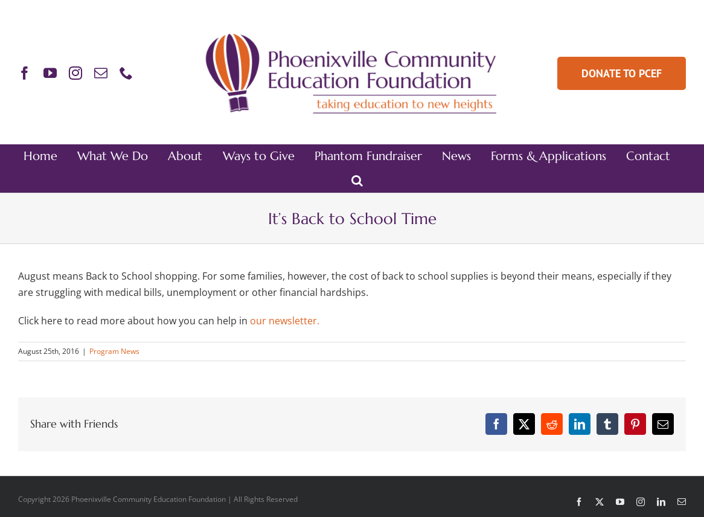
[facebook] (24, 73)
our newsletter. (284, 320)
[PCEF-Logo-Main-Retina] (352, 33)
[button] (357, 181)
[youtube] (50, 73)
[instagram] (75, 73)
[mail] (100, 73)
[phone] (126, 73)
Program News (114, 351)
